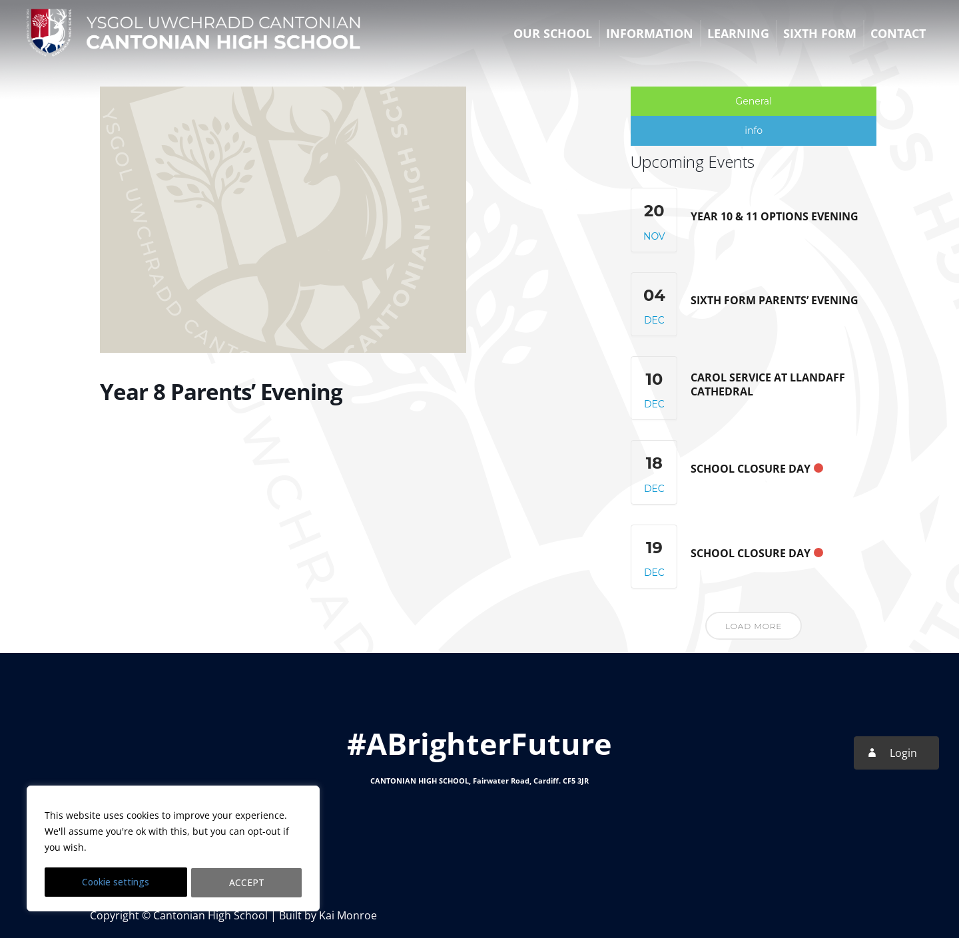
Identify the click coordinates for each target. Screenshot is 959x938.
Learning (738, 33)
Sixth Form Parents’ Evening (774, 300)
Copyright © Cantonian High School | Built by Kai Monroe (233, 914)
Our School (552, 33)
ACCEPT (247, 882)
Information (649, 33)
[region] (173, 849)
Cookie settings (116, 882)
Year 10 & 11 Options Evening (774, 215)
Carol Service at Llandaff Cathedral (768, 384)
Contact (898, 33)
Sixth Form (819, 33)
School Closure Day (750, 468)
